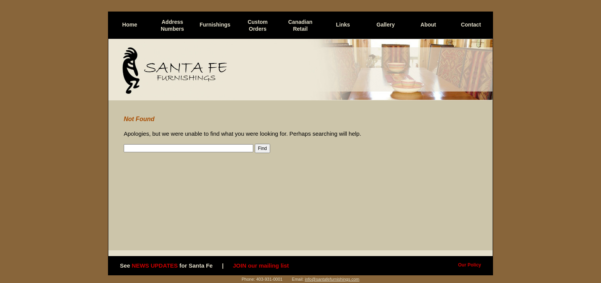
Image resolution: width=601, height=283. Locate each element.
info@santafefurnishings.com (332, 279)
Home (129, 25)
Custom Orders (257, 25)
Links (343, 25)
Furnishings (214, 25)
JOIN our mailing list (261, 265)
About (428, 25)
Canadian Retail (300, 25)
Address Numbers (172, 25)
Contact (471, 25)
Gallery (386, 25)
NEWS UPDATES (155, 265)
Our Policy (469, 265)
